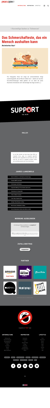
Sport (42, 344)
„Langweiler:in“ (33, 225)
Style (43, 345)
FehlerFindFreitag (7, 339)
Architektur (25, 339)
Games (7, 347)
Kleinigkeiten (7, 342)
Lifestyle (42, 335)
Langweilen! (25, 249)
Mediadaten (35, 357)
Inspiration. (30, 5)
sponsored (42, 357)
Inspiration (25, 335)
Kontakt (28, 357)
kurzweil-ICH (25, 347)
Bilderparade (7, 338)
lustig (7, 348)
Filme (7, 344)
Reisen (42, 342)
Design (25, 344)
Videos (25, 350)
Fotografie (25, 345)
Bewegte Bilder (25, 342)
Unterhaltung (7, 335)
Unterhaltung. (22, 5)
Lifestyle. (38, 5)
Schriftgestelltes (25, 348)
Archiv (13, 357)
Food (43, 338)
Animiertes (25, 338)
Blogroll (7, 357)
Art (25, 341)
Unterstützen (20, 357)
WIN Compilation (7, 350)
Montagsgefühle (7, 341)
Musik (42, 341)
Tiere (43, 348)
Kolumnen (42, 339)
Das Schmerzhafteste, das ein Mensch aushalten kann (24, 39)
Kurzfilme (7, 345)
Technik (42, 347)
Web (42, 350)
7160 (26, 328)
